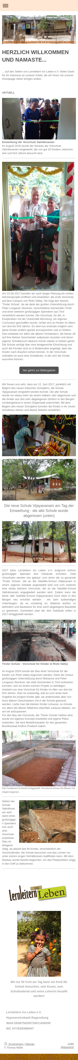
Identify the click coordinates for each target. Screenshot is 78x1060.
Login (71, 1043)
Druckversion (14, 1044)
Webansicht (67, 1047)
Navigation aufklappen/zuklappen (39, 5)
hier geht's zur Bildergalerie (39, 370)
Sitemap (29, 1044)
